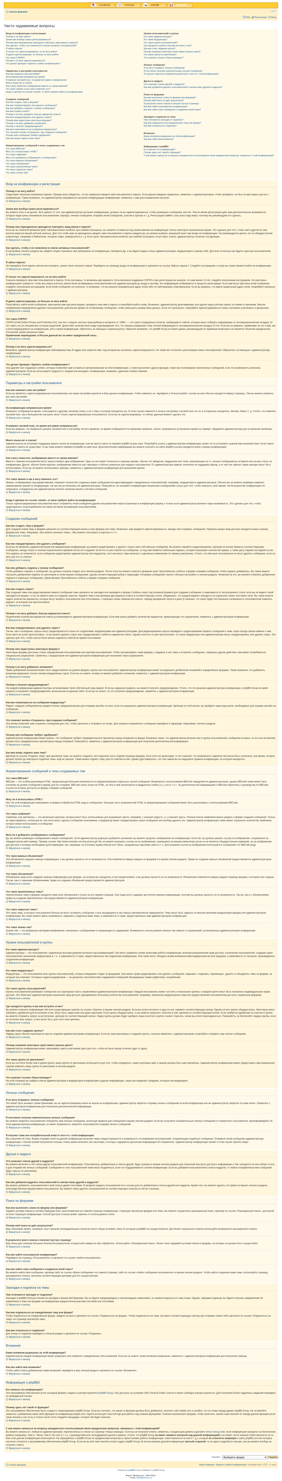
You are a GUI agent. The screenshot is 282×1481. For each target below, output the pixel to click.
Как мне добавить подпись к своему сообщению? (30, 108)
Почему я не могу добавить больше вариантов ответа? (33, 114)
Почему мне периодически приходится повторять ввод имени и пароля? (42, 42)
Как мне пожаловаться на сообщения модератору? (31, 129)
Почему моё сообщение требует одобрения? (28, 135)
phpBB (131, 1470)
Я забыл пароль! (14, 48)
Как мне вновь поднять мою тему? (23, 138)
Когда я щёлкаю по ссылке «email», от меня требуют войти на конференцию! (44, 92)
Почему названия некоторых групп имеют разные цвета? (172, 51)
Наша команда (206, 1464)
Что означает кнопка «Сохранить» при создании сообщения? (36, 132)
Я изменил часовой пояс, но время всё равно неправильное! (36, 80)
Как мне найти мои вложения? (159, 139)
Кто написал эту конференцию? (159, 149)
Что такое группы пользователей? (161, 42)
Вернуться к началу (19, 201)
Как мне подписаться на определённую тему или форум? (172, 123)
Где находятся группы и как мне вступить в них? (168, 45)
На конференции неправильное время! (25, 77)
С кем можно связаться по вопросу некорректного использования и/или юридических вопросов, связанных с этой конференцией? (209, 155)
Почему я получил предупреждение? (24, 126)
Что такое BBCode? (15, 148)
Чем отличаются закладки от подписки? (163, 120)
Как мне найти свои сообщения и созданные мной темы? (172, 109)
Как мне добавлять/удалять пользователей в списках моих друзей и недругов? (183, 87)
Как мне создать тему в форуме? (22, 102)
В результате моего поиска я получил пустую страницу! (171, 103)
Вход (273, 17)
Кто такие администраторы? (158, 36)
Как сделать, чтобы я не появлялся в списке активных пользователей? (41, 45)
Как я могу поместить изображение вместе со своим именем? (37, 86)
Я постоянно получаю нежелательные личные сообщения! (173, 71)
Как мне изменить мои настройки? (23, 74)
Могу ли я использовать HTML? (21, 151)
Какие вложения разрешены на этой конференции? (169, 136)
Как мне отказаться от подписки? (160, 126)
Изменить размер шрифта (273, 11)
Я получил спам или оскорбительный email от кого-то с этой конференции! (181, 74)
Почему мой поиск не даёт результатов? (164, 100)
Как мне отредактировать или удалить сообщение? (31, 105)
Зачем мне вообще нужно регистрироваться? (28, 39)
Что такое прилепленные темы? (22, 166)
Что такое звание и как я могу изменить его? (28, 89)
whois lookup (212, 1431)
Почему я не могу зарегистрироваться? (25, 60)
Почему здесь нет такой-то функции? (162, 152)
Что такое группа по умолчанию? (160, 54)
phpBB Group (106, 1393)
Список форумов (18, 12)
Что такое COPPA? (15, 57)
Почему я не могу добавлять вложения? (26, 123)
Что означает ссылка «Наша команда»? (163, 57)
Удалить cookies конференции (231, 1464)
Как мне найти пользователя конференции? (166, 106)
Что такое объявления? (17, 163)
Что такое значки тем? (17, 172)
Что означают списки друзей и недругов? (164, 84)
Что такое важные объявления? (22, 160)
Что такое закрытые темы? (19, 169)
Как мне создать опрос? (18, 111)
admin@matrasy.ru (144, 1478)
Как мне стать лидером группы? (160, 48)
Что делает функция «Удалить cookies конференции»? (33, 63)
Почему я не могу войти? (18, 36)
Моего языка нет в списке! (19, 83)
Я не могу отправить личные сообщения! (164, 68)
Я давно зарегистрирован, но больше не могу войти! (32, 54)
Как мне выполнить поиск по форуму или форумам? (170, 97)
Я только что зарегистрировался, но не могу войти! (31, 51)
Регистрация (260, 17)
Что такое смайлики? (16, 154)
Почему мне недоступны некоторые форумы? (29, 120)
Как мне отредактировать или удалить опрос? (29, 117)
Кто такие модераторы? (155, 39)
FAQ (248, 17)
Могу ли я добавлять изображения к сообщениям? (31, 157)
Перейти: (216, 1457)
